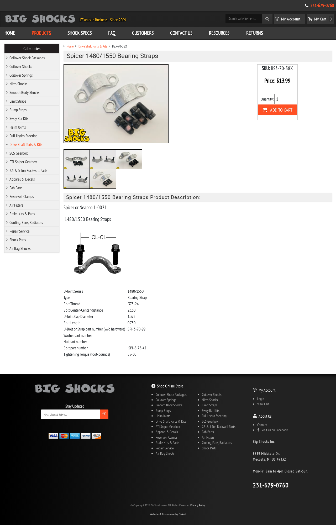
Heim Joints (17, 127)
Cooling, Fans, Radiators (26, 222)
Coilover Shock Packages (27, 57)
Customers (143, 33)
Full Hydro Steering (23, 135)
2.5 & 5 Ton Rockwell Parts (28, 170)
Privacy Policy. (198, 505)
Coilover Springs (21, 75)
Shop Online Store (170, 385)
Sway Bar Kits (18, 118)
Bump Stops (18, 109)
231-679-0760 (322, 5)
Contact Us (181, 33)
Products (41, 33)
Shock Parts (17, 239)
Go (104, 413)
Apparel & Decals (22, 179)
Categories (31, 48)
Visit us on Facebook (272, 430)
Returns (254, 33)
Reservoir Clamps (21, 196)
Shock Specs (79, 33)
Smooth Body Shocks (24, 92)
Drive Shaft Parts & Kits (25, 144)
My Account (267, 390)
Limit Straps (17, 101)
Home (9, 33)
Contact (262, 424)
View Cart (263, 404)
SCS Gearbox (18, 153)
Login (260, 398)
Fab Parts (15, 187)
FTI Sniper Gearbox (23, 161)
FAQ (111, 33)
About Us (265, 416)
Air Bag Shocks (19, 248)
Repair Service (19, 231)
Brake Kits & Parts (22, 213)
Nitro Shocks (18, 83)
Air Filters (16, 205)
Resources (219, 33)
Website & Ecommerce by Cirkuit (168, 514)
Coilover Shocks (20, 66)
